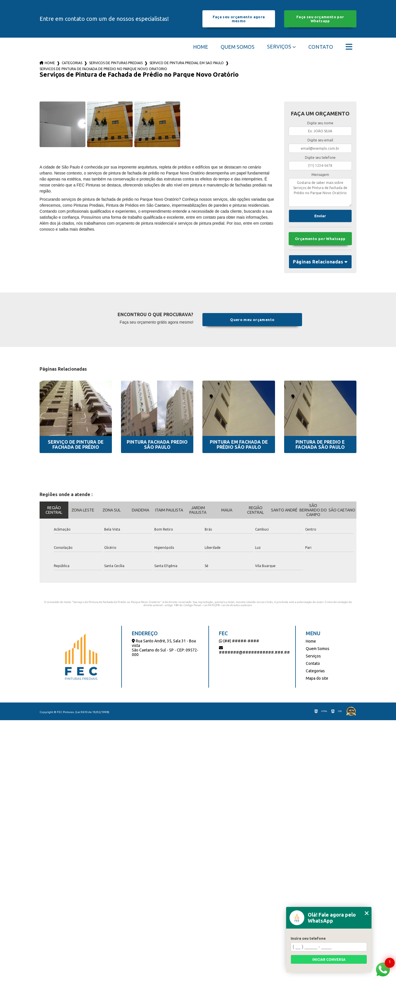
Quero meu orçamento (252, 320)
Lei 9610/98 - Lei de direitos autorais (228, 605)
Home (200, 47)
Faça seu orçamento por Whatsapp (320, 19)
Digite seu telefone (320, 157)
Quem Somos (238, 47)
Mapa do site (317, 678)
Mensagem (320, 174)
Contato (320, 47)
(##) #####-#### (239, 641)
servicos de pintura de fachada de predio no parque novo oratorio (103, 69)
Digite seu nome (320, 123)
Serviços (279, 46)
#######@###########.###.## (254, 650)
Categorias (72, 63)
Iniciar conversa (329, 959)
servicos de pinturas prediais (116, 63)
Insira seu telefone (308, 938)
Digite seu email (320, 140)
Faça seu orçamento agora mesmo (239, 19)
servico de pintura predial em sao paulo (186, 63)
